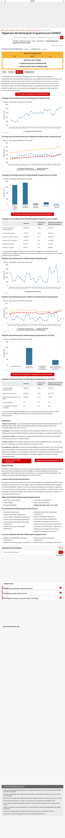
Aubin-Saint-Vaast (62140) (11, 500)
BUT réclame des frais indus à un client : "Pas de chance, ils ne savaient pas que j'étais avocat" (29, 800)
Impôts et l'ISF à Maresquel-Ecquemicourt (16, 519)
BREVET (32, 56)
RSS (21, 825)
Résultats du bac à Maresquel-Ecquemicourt (17, 542)
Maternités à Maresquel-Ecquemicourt (46, 521)
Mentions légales (34, 825)
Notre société (20, 823)
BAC (14, 56)
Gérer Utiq (8, 825)
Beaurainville (40, 40)
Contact (31, 823)
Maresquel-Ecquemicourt (33, 30)
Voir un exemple (59, 555)
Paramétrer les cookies (58, 823)
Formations (8, 584)
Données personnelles (46, 823)
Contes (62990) (8, 502)
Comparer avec (35, 49)
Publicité (26, 823)
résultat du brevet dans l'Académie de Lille (33, 66)
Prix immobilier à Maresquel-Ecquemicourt (16, 517)
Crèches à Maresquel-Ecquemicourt (45, 519)
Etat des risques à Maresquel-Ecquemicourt (47, 524)
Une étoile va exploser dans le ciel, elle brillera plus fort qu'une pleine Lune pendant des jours (28, 811)
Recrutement (37, 823)
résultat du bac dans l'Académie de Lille (33, 63)
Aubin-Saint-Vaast (25, 40)
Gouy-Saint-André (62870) (42, 500)
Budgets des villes (9, 30)
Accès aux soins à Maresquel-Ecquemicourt (47, 526)
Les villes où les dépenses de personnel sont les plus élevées (32, 214)
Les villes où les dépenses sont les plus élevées (32, 94)
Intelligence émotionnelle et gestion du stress (18, 588)
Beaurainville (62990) (10, 505)
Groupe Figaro (42, 825)
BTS (51, 56)
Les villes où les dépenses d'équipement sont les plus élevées (32, 374)
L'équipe (14, 823)
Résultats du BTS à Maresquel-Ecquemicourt (48, 542)
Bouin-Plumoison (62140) (42, 502)
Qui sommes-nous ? (7, 823)
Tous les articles (16, 825)
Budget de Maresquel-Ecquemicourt (49, 460)
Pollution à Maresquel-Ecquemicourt (45, 531)
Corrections (26, 825)
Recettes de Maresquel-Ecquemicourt (12, 460)
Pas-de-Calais (20, 30)
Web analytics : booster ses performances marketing (20, 598)
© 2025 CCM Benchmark (53, 825)
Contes (33, 40)
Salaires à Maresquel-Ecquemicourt (14, 514)
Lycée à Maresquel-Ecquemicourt (44, 516)
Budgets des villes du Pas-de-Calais (46, 505)
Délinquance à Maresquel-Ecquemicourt (46, 529)
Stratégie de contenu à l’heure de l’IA (15, 593)
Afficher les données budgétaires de (12, 49)
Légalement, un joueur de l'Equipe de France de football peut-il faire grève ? (24, 813)
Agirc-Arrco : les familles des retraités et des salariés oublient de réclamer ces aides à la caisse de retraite (32, 798)
